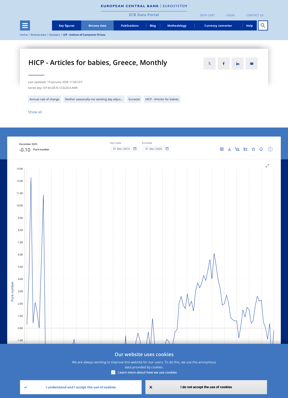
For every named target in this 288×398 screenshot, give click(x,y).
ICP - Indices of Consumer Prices (84, 34)
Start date (115, 143)
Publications (130, 25)
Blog (153, 25)
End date (147, 143)
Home (24, 34)
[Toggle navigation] (25, 25)
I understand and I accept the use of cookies (81, 387)
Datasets (54, 34)
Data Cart (207, 15)
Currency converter (218, 25)
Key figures (67, 25)
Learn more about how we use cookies (147, 372)
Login (230, 15)
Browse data (97, 25)
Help (249, 25)
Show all (35, 111)
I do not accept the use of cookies (206, 387)
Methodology (176, 25)
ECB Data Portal (144, 14)
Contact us (255, 15)
